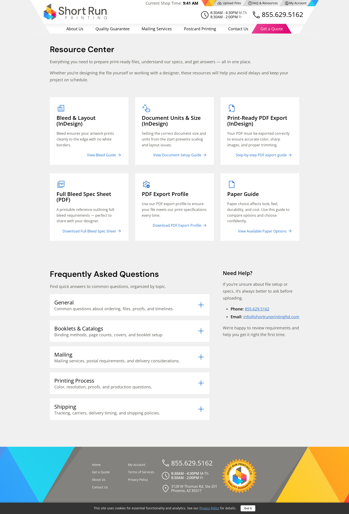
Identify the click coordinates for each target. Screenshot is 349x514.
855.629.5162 (282, 14)
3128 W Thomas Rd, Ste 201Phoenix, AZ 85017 (194, 488)
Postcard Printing (200, 28)
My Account (295, 3)
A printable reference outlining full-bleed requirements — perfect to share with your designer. (89, 206)
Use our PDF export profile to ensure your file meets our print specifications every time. (174, 203)
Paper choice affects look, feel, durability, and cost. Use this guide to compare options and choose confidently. (259, 206)
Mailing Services (157, 28)
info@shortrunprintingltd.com (271, 316)
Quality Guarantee (112, 28)
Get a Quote (271, 28)
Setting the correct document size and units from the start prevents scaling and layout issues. (174, 130)
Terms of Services (141, 472)
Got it (248, 508)
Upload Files (229, 3)
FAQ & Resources (263, 3)
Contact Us (238, 28)
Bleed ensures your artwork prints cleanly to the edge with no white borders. (89, 130)
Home (96, 465)
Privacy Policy (138, 479)
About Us (74, 28)
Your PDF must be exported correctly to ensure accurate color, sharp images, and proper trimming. (259, 130)
